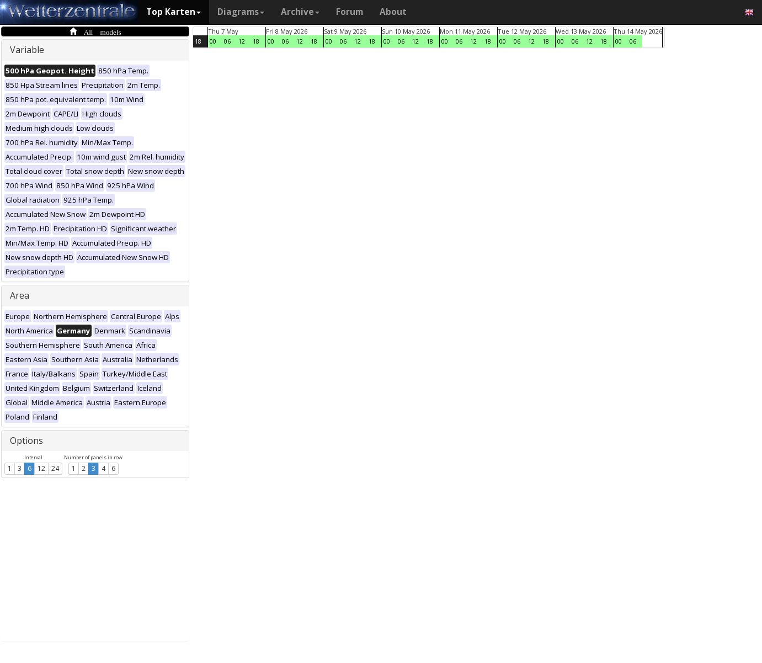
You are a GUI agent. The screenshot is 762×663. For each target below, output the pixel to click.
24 (55, 468)
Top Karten (173, 12)
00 (213, 41)
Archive (300, 12)
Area (19, 295)
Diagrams (240, 12)
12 (41, 468)
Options (26, 440)
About (393, 12)
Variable (27, 50)
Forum (349, 12)
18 (198, 41)
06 (227, 41)
